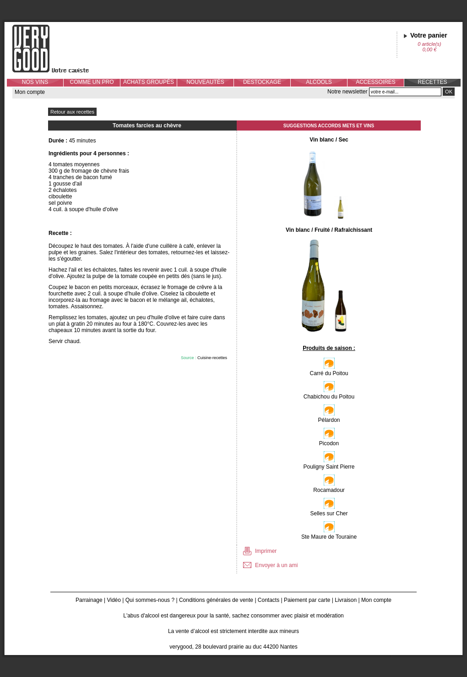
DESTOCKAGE (262, 82)
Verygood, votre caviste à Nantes (57, 48)
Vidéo (113, 600)
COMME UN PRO (92, 82)
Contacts (268, 600)
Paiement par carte (307, 600)
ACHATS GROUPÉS (148, 82)
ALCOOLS (319, 82)
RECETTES (432, 82)
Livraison (346, 600)
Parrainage (89, 600)
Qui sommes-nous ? (149, 600)
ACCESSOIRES (376, 82)
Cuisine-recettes (212, 357)
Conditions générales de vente (216, 600)
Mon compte (30, 92)
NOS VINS (35, 82)
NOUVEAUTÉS (205, 82)
